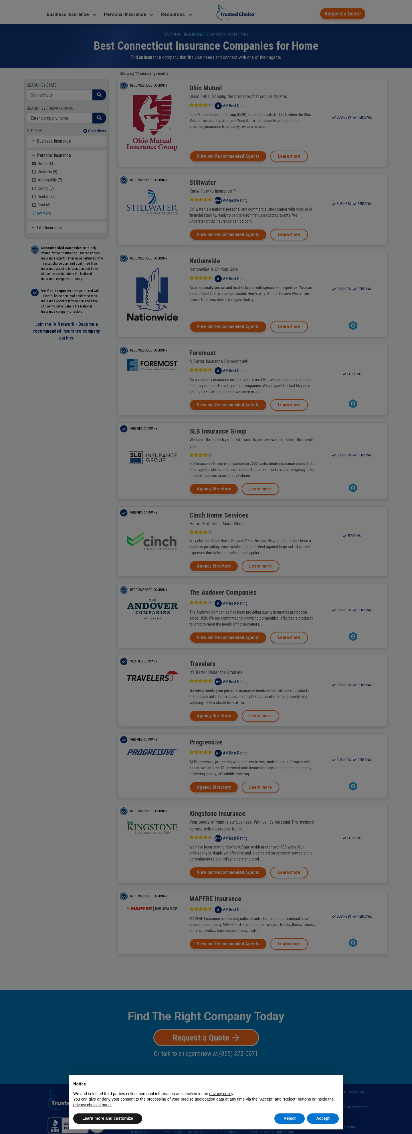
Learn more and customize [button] (107, 1118)
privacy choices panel (92, 1105)
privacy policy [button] (221, 1093)
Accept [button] (323, 1118)
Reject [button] (290, 1118)
